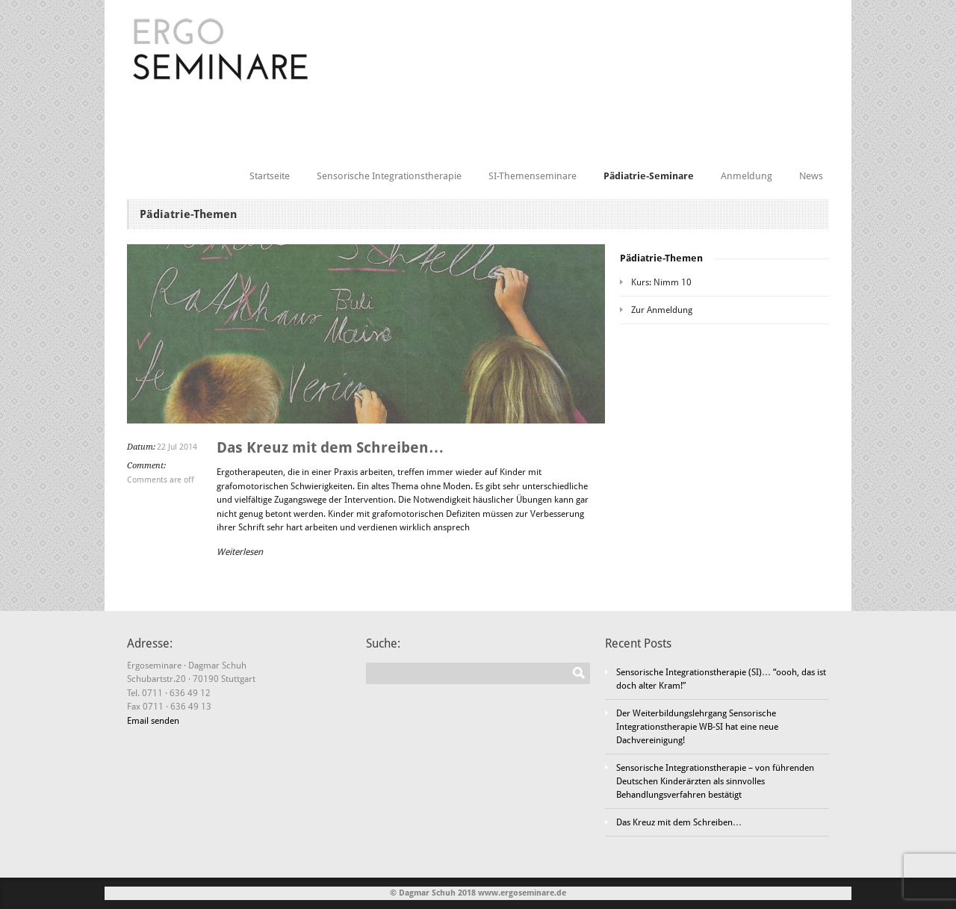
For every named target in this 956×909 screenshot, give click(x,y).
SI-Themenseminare (532, 176)
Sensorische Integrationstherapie (389, 176)
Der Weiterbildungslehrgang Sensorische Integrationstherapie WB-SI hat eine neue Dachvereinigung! (697, 726)
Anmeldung (746, 176)
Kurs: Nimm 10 (661, 282)
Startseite (269, 176)
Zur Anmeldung (661, 310)
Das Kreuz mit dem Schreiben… (330, 447)
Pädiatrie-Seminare (648, 176)
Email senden (153, 721)
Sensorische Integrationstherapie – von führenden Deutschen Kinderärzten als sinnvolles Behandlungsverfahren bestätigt (715, 781)
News (811, 176)
